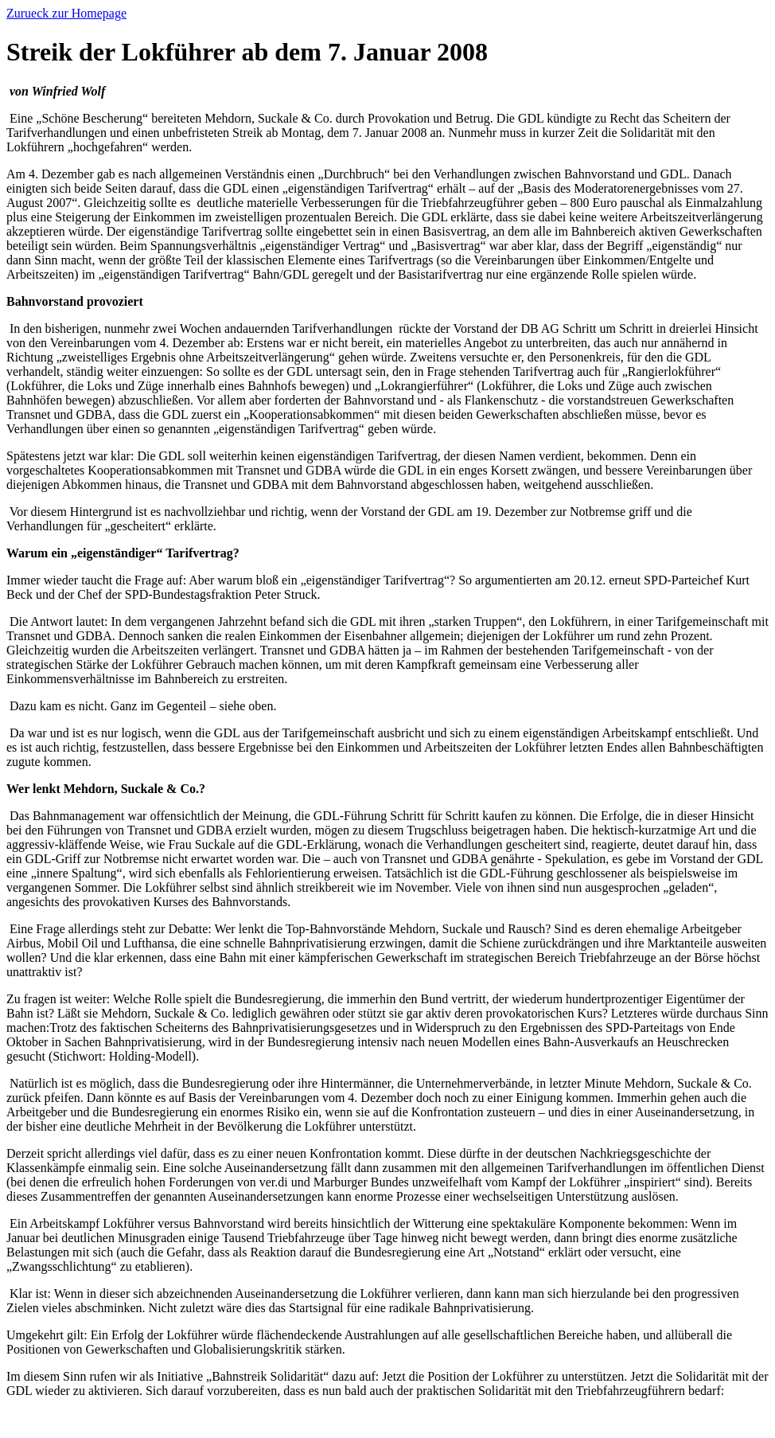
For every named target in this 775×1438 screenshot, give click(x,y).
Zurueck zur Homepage (66, 13)
